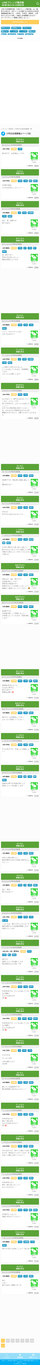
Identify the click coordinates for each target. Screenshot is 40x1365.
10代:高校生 (6, 212)
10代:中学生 (6, 181)
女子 (25, 248)
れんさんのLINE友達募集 (11, 321)
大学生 (26, 325)
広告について (33, 1357)
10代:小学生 (6, 149)
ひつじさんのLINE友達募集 (12, 947)
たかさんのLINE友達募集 (11, 177)
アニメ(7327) (23, 31)
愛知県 (31, 539)
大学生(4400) (12, 34)
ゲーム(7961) (14, 31)
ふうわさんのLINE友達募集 (12, 741)
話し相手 (5, 920)
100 (32, 1341)
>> (3, 1346)
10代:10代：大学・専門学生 (10, 951)
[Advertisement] (20, 62)
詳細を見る (20, 141)
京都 (25, 776)
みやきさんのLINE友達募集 (12, 773)
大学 (25, 885)
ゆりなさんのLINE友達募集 (12, 145)
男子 (34, 248)
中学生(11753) (27, 28)
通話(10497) (4, 31)
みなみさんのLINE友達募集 (12, 391)
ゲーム (20, 917)
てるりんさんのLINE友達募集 (12, 1238)
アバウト (6, 1357)
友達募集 (13, 149)
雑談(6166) (32, 31)
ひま (19, 1050)
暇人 (9, 955)
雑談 (3, 543)
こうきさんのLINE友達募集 (12, 535)
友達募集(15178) (16, 28)
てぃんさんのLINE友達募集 (12, 355)
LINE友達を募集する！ (20, 22)
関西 (34, 776)
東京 (30, 181)
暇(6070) (3, 34)
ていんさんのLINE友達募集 (12, 983)
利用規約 (20, 1357)
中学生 (20, 181)
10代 (19, 212)
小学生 (20, 149)
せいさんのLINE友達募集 (11, 472)
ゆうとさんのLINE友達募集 (12, 244)
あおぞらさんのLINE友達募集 (12, 571)
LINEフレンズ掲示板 (13, 3)
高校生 (35, 181)
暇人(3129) (20, 34)
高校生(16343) (5, 28)
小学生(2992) (29, 34)
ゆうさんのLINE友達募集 (11, 209)
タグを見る (20, 38)
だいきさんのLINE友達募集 (12, 1046)
